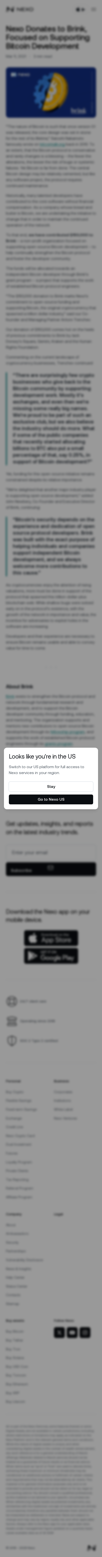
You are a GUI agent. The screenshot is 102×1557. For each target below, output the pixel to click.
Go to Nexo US (51, 799)
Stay (51, 786)
